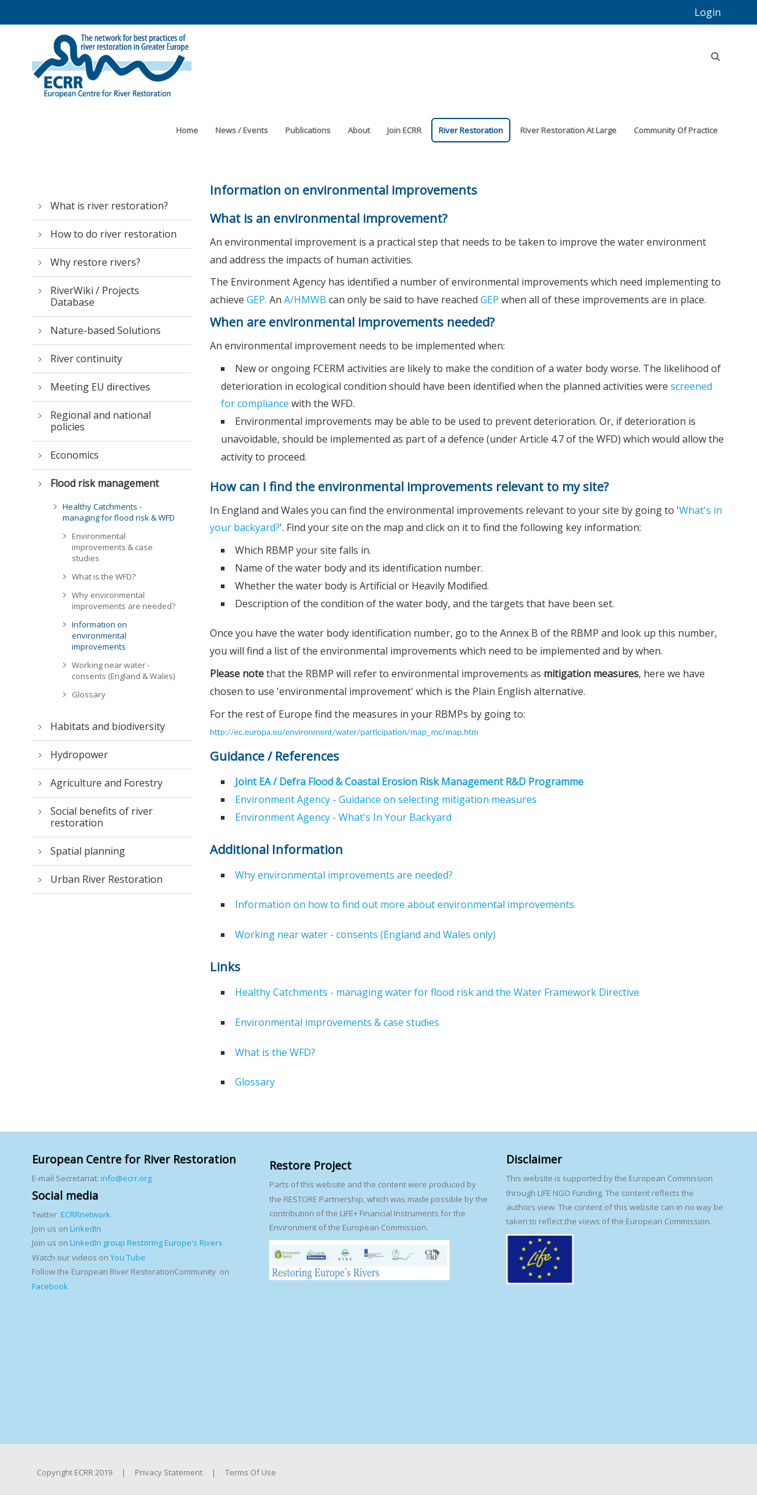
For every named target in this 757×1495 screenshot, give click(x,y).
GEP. (257, 299)
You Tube (127, 1257)
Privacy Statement (168, 1472)
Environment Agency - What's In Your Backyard (343, 817)
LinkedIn (85, 1228)
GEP (490, 299)
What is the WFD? (275, 1052)
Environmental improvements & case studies (337, 1022)
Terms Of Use (250, 1472)
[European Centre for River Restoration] (111, 60)
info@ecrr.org (126, 1178)
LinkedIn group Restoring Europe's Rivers (146, 1242)
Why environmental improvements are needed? (344, 875)
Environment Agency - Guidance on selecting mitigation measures (386, 799)
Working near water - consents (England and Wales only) (365, 934)
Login (707, 12)
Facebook (50, 1286)
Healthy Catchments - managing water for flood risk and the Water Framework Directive (437, 992)
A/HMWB (305, 299)
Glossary (255, 1082)
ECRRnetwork (85, 1214)
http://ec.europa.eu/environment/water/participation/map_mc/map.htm (344, 731)
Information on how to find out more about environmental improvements (404, 904)
